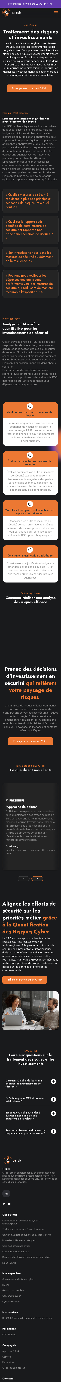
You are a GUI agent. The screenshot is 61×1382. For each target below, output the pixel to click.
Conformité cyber (11, 1296)
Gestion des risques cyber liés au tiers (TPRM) (26, 1234)
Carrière (6, 1356)
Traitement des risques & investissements (23, 1229)
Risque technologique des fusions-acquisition (26, 1257)
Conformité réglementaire (15, 1251)
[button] (55, 12)
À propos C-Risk (10, 1351)
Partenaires (8, 1362)
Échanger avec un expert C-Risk (29, 88)
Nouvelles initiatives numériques (19, 1240)
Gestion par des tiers (13, 1290)
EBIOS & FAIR (9, 1262)
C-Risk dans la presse (13, 1367)
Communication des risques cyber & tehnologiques (21, 1222)
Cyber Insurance (11, 1301)
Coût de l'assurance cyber (16, 1246)
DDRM (5, 1284)
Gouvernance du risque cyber (18, 1279)
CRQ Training (9, 1334)
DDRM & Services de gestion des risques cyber (27, 1318)
